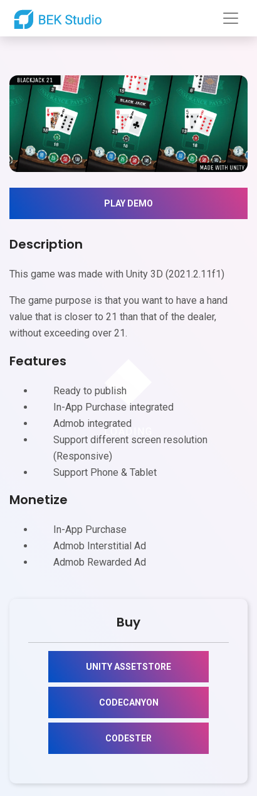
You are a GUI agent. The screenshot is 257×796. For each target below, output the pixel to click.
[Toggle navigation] (231, 18)
